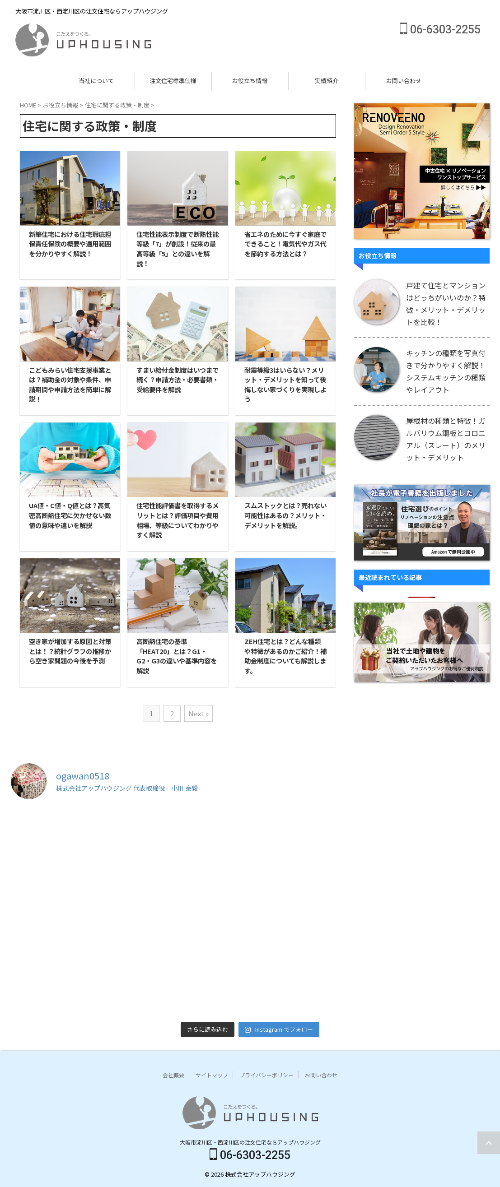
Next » (198, 713)
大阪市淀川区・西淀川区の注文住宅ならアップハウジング (250, 1142)
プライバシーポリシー (266, 1075)
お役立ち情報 (249, 80)
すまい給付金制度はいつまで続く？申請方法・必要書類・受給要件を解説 (177, 379)
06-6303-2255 (440, 29)
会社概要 (173, 1075)
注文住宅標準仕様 (173, 80)
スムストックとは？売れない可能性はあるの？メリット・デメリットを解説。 (285, 515)
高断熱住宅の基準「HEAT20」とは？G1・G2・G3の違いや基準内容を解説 (176, 655)
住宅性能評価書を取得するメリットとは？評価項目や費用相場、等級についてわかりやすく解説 (177, 520)
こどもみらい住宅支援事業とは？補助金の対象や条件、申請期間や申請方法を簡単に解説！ (70, 384)
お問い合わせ (403, 80)
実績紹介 (326, 80)
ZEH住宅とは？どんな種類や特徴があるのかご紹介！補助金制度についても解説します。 (285, 655)
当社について (96, 80)
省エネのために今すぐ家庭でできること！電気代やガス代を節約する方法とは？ (285, 243)
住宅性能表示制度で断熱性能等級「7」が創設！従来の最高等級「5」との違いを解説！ (177, 248)
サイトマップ (212, 1075)
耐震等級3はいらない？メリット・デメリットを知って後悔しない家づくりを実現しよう (285, 384)
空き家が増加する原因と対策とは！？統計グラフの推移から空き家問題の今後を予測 (70, 650)
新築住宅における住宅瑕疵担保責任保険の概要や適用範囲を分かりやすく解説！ (70, 243)
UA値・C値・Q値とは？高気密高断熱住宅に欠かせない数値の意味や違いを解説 (70, 515)
